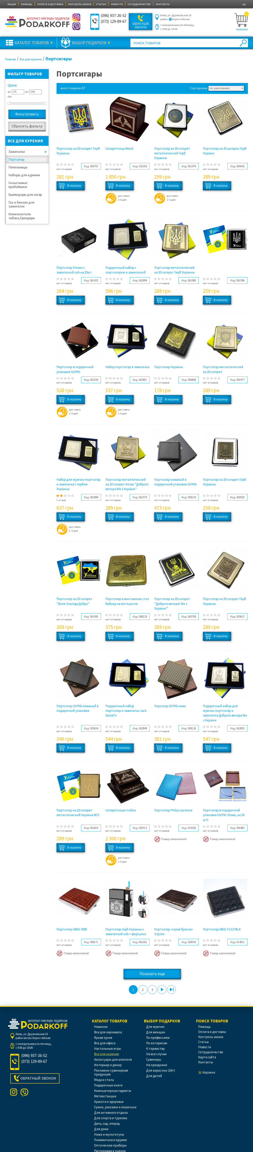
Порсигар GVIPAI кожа (170, 706)
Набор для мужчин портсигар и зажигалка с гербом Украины (79, 484)
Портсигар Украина (168, 367)
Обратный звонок (140, 25)
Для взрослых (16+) (160, 1070)
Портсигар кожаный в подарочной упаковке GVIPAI (175, 481)
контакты (162, 4)
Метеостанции (105, 1096)
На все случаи (156, 1054)
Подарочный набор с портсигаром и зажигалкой (125, 269)
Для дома (101, 1129)
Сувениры (153, 1059)
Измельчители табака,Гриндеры (21, 216)
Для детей (154, 1076)
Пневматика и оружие (110, 1140)
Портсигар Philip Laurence (173, 810)
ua (244, 4)
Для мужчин (155, 1027)
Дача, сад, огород (107, 1123)
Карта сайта (207, 1057)
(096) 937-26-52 (113, 15)
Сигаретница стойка (120, 810)
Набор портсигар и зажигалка (127, 367)
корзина (242, 29)
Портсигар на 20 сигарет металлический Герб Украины (172, 153)
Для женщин (155, 1032)
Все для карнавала (108, 1032)
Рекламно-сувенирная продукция (111, 1072)
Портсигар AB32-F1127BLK (222, 929)
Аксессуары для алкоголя (113, 1059)
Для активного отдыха (111, 1112)
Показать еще (152, 973)
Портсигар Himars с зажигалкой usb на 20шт (74, 269)
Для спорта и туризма (110, 1118)
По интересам (156, 1043)
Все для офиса (104, 1043)
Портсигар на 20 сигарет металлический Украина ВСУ (78, 812)
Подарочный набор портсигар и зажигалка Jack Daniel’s (126, 711)
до (9, 91)
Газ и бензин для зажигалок (21, 204)
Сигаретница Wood (119, 148)
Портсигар (16, 159)
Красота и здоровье (109, 1101)
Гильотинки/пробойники (18, 185)
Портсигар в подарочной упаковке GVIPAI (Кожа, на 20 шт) (223, 815)
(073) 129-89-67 (113, 21)
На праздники (156, 1065)
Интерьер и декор (108, 1065)
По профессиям (158, 1037)
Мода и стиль (104, 1080)
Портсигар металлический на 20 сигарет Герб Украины (174, 269)
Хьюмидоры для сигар (25, 194)
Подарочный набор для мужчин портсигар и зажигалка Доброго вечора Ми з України (225, 713)
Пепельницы (17, 167)
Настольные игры (107, 1048)
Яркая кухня (103, 1037)
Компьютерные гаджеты (112, 1091)
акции (11, 4)
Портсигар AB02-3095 (72, 929)
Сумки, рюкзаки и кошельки (115, 1107)
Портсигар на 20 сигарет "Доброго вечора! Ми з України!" (172, 604)
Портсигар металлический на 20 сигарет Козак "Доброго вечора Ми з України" (127, 484)
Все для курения (106, 1054)
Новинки (101, 1027)
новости (117, 4)
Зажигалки (16, 151)
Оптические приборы (110, 1145)
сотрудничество (139, 4)
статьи (101, 4)
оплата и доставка (50, 4)
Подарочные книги (108, 1085)
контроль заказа (79, 4)
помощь (26, 4)
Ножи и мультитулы (109, 1134)
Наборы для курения (24, 175)
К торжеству (155, 1048)
